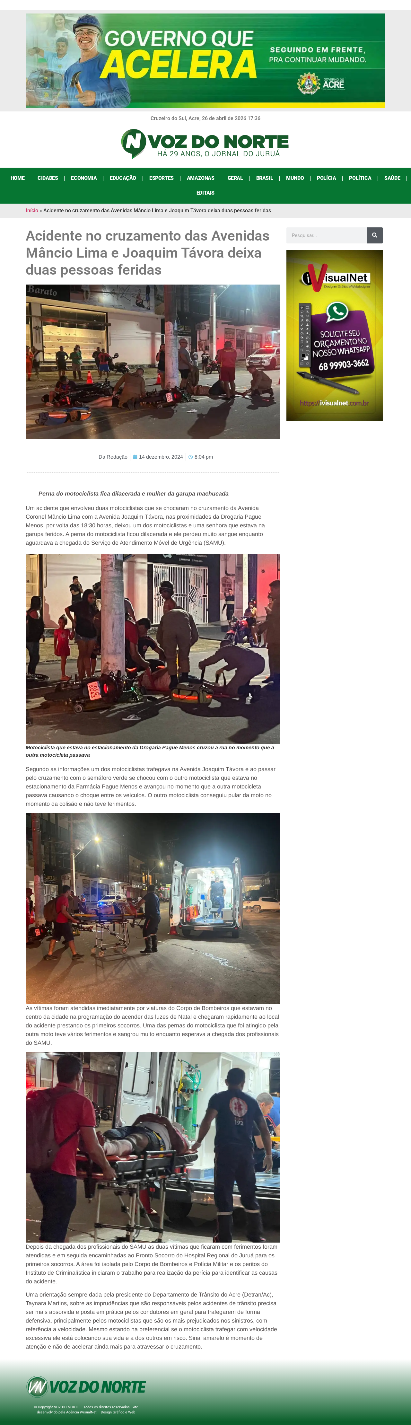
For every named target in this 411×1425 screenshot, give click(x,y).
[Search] (375, 235)
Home (17, 178)
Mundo (295, 178)
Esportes (161, 178)
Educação (123, 178)
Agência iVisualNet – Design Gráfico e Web (100, 1412)
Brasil (264, 178)
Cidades (48, 178)
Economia (84, 178)
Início (32, 210)
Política (360, 178)
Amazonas (200, 178)
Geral (235, 178)
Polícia (326, 178)
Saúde (392, 178)
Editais (205, 193)
